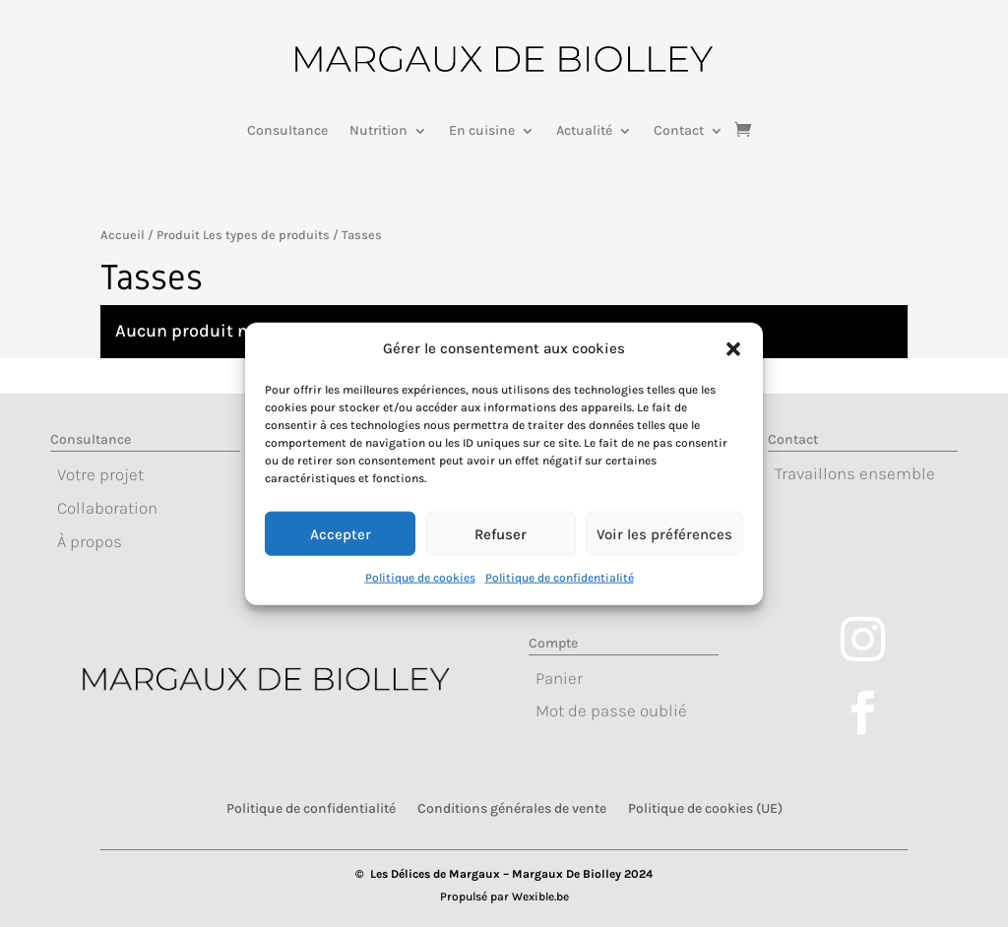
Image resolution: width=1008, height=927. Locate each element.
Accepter (340, 548)
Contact (679, 131)
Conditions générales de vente (511, 808)
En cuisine (482, 131)
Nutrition (378, 131)
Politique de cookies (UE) (705, 808)
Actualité (584, 131)
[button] (733, 364)
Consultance (287, 131)
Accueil (122, 234)
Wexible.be (540, 896)
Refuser (500, 548)
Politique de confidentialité (559, 591)
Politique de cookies (420, 591)
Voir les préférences (664, 548)
